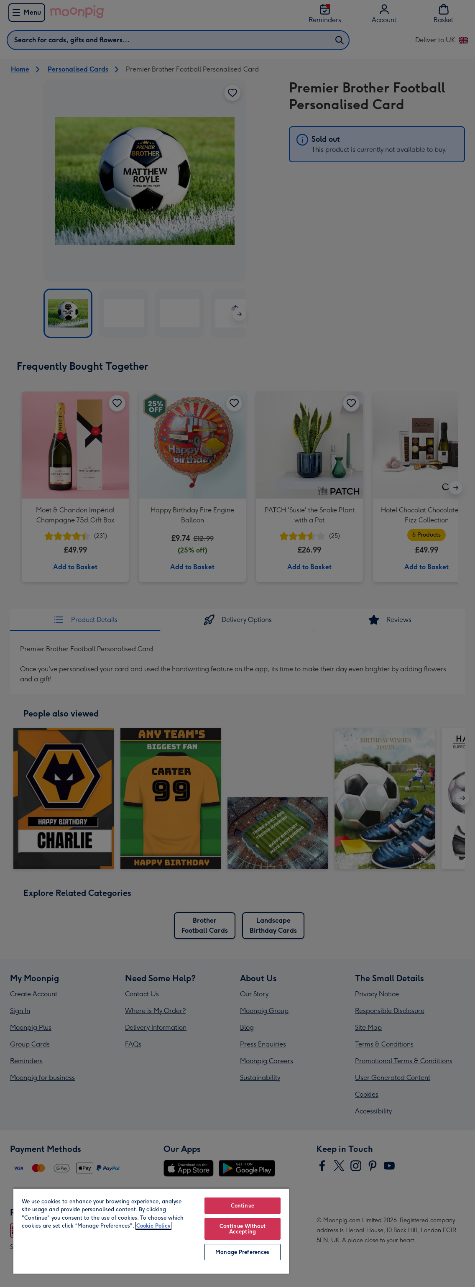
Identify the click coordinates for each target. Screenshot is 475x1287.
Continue (242, 1206)
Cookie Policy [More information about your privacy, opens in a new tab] (153, 1226)
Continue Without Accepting (243, 1229)
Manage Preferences (242, 1252)
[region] (151, 1231)
